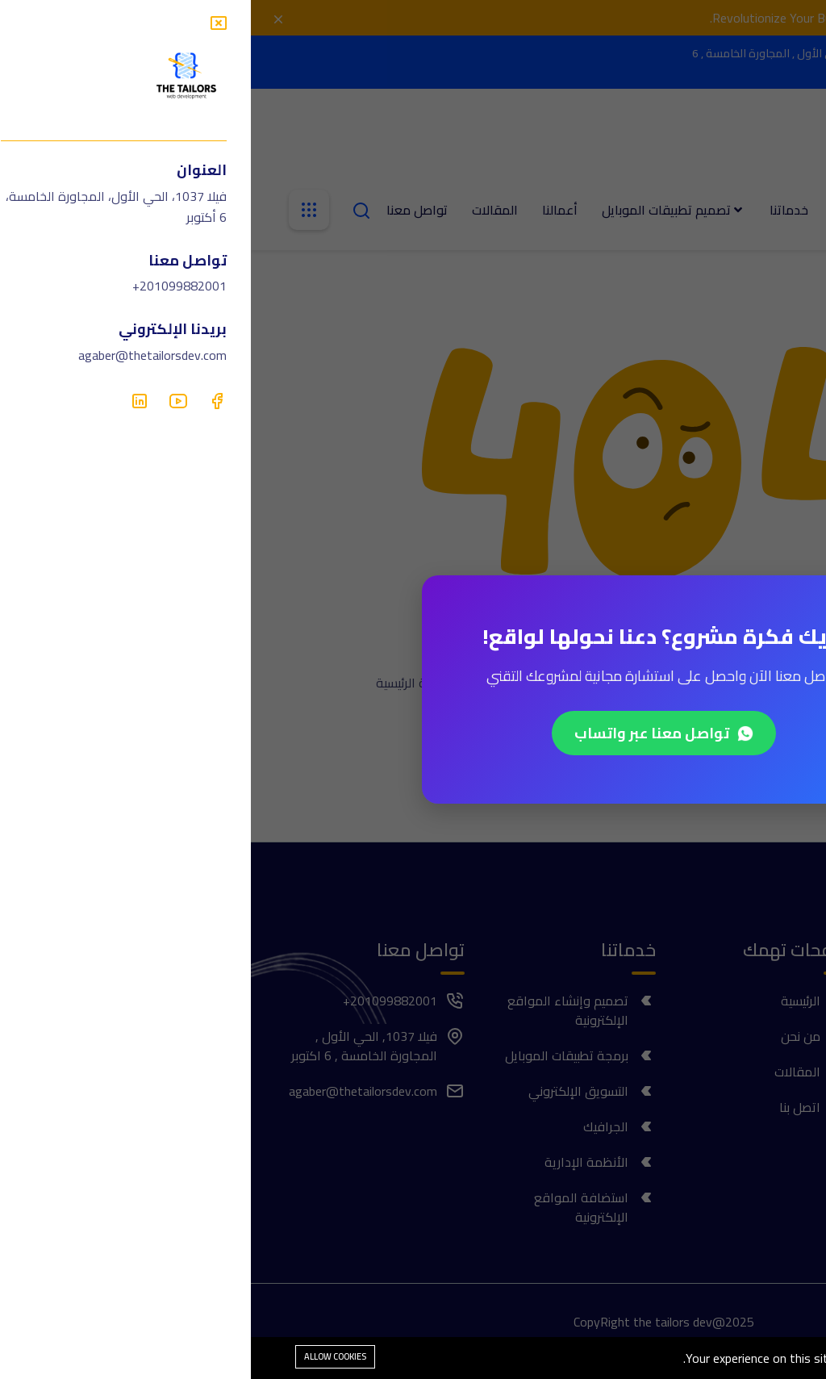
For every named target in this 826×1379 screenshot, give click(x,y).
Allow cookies (84, 1356)
